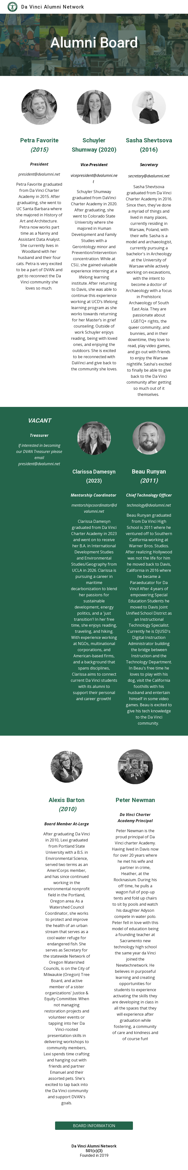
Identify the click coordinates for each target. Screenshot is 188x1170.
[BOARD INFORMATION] (94, 1125)
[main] (94, 44)
